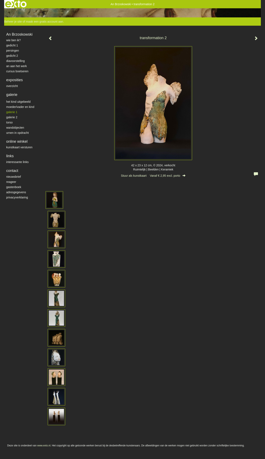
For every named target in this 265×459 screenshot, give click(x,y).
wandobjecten (15, 127)
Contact (12, 171)
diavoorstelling (15, 61)
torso (9, 122)
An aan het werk (16, 66)
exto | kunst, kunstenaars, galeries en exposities (16, 4)
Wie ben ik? (13, 40)
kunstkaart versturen (19, 147)
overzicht (12, 86)
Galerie (11, 95)
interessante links (17, 162)
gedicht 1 (12, 45)
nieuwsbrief (13, 176)
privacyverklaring (17, 197)
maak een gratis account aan (44, 21)
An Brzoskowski (121, 4)
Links (10, 156)
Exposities (14, 80)
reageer (11, 182)
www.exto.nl (44, 445)
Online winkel (17, 141)
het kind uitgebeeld (18, 101)
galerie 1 (11, 112)
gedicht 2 (12, 55)
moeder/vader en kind (20, 107)
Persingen (12, 50)
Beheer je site (13, 21)
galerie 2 (11, 117)
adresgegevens (16, 192)
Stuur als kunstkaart (153, 175)
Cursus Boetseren (17, 71)
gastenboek (13, 187)
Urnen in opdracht (17, 132)
